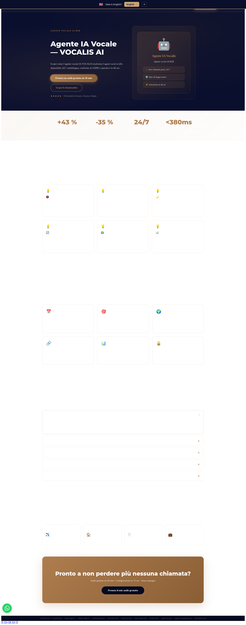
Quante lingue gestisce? (57, 476)
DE (9, 622)
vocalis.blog (57, 618)
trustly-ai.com (126, 618)
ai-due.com (154, 618)
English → (131, 4)
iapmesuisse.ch (99, 618)
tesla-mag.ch (70, 618)
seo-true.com (113, 618)
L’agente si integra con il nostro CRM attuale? (68, 441)
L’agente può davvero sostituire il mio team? (67, 464)
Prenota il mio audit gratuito (123, 590)
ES (13, 622)
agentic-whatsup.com (183, 618)
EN (6, 622)
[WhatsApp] (7, 608)
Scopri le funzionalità (66, 87)
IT (2, 622)
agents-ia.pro (166, 618)
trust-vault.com (141, 618)
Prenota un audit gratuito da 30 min (74, 78)
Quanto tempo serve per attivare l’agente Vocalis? (70, 415)
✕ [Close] (144, 4)
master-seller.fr (84, 618)
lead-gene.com (200, 618)
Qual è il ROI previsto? (57, 452)
